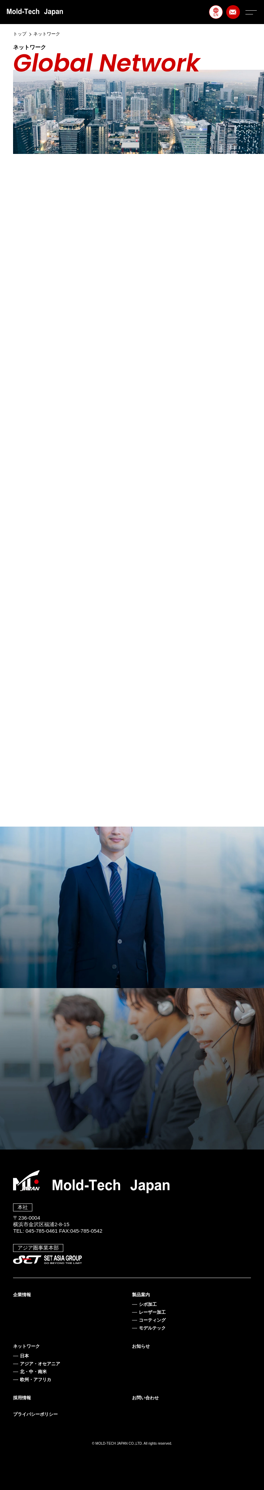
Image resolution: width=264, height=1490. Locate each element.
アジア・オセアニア (40, 1363)
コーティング (152, 1320)
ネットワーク (26, 1346)
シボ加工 (148, 1304)
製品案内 (141, 1294)
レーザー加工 (152, 1312)
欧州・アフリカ (35, 1379)
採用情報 (22, 1397)
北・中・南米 (33, 1371)
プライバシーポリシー (35, 1414)
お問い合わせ (145, 1397)
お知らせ (141, 1346)
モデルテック (152, 1328)
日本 (24, 1355)
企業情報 (22, 1294)
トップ (19, 33)
